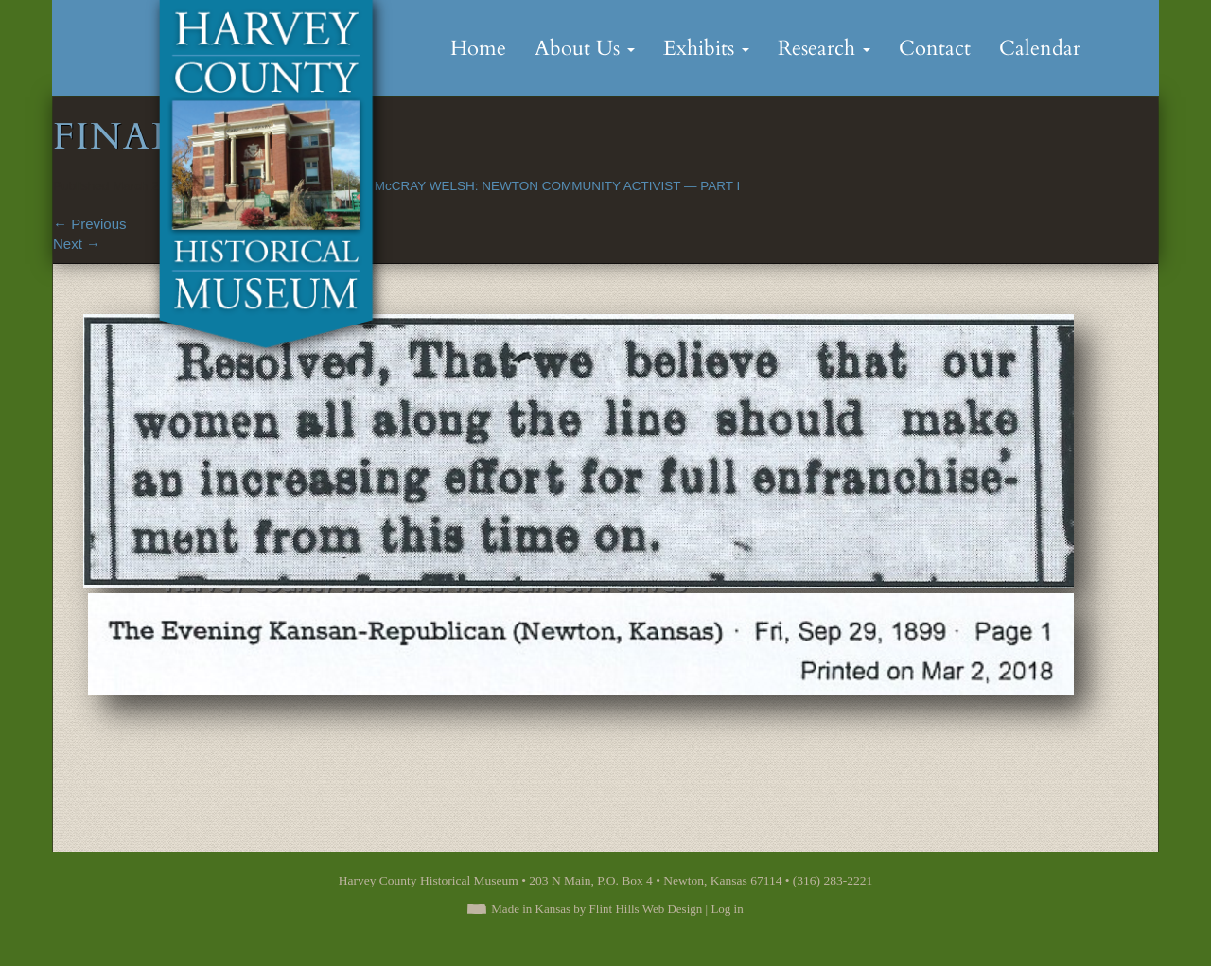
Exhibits (706, 48)
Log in (727, 909)
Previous (90, 224)
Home (478, 48)
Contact (935, 48)
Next (76, 244)
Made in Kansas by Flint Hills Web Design (596, 909)
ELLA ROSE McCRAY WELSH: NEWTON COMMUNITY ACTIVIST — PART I (521, 186)
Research (824, 48)
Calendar (1039, 48)
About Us (585, 48)
